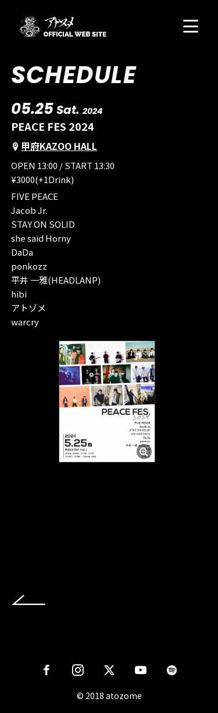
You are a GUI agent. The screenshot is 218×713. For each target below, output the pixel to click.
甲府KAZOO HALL (59, 146)
